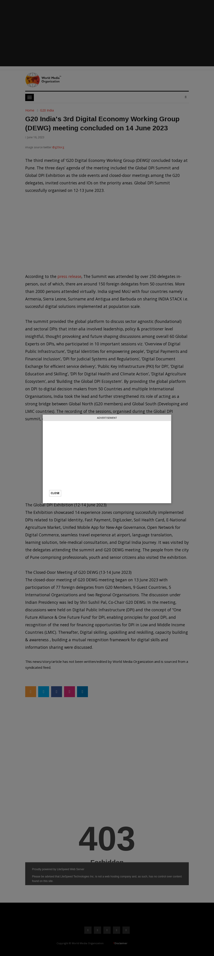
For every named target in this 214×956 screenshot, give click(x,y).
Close (55, 493)
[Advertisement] (107, 458)
